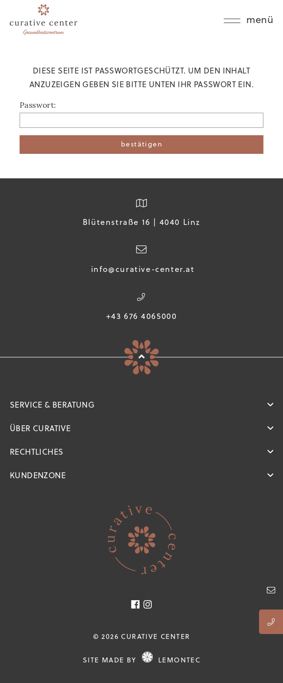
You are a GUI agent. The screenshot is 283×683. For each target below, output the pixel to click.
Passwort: (38, 106)
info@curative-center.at (143, 269)
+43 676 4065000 (141, 316)
